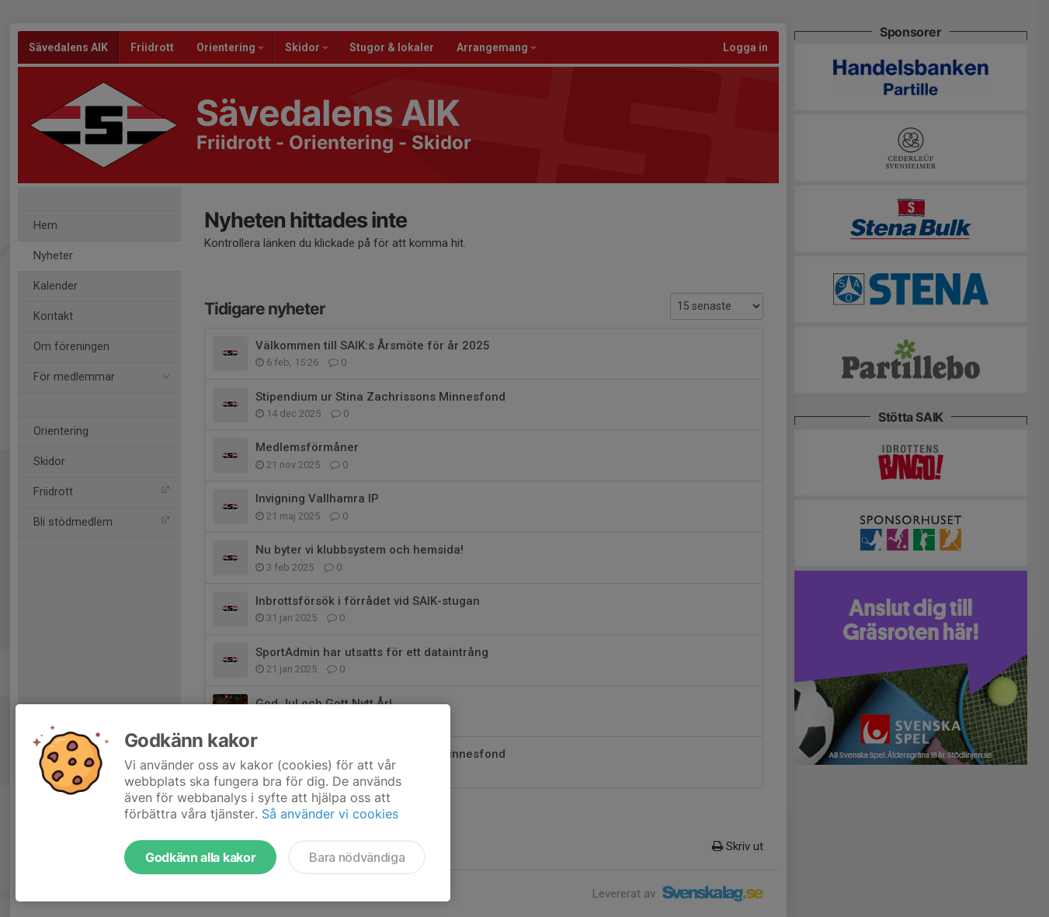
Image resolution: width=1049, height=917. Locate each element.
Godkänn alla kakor (200, 857)
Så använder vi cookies (330, 813)
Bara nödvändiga (357, 857)
